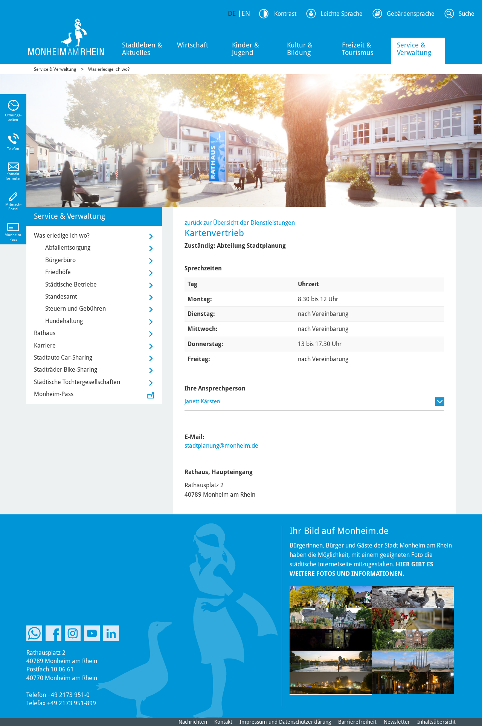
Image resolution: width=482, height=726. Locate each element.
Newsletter (397, 722)
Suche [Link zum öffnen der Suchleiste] (466, 13)
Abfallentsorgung (67, 247)
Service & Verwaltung (414, 48)
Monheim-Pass (53, 394)
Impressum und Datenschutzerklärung (285, 722)
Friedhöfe (58, 272)
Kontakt (223, 722)
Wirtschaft (192, 45)
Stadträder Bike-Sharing (65, 369)
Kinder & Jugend (245, 48)
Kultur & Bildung (300, 48)
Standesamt (61, 296)
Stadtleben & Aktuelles (142, 48)
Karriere (45, 345)
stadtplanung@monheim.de (221, 445)
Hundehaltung (64, 321)
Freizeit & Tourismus (358, 48)
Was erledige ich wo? (109, 69)
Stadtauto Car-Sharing (63, 357)
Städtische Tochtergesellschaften (77, 382)
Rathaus (44, 333)
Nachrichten (192, 722)
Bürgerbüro (60, 260)
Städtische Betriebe (71, 284)
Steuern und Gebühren (75, 308)
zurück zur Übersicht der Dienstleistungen (240, 222)
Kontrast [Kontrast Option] (285, 13)
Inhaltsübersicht (436, 722)
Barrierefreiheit (357, 722)
